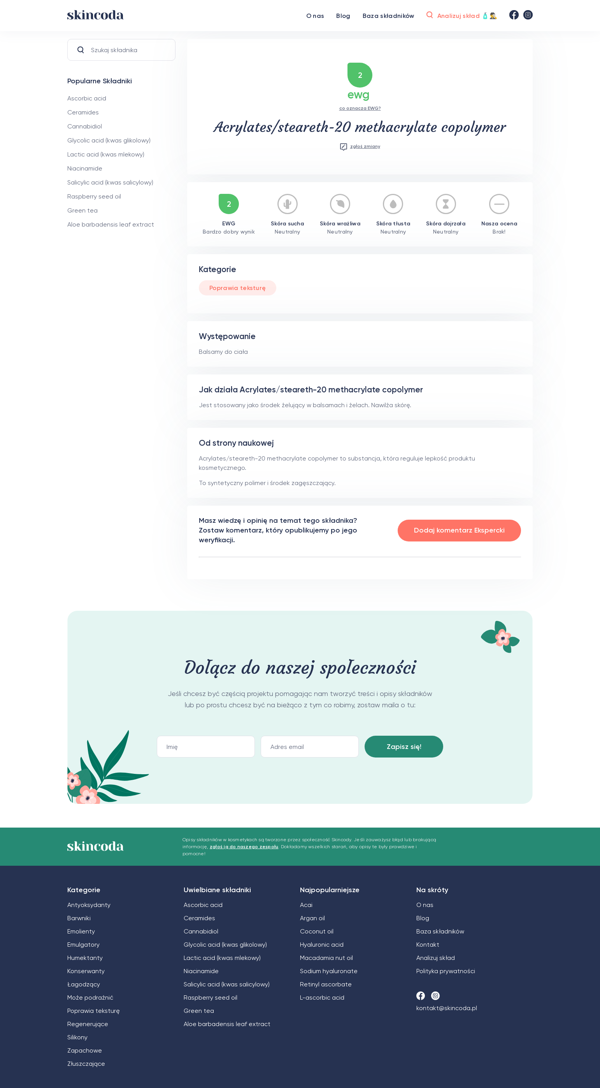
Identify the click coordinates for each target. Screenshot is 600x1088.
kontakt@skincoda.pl (446, 1008)
